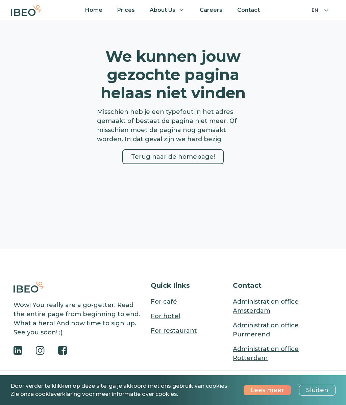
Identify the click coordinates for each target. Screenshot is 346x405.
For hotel (165, 316)
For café (164, 301)
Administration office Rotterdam (266, 353)
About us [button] (162, 10)
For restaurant (174, 330)
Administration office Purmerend (266, 330)
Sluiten (317, 390)
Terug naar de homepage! (173, 156)
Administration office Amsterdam (266, 306)
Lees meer (267, 390)
